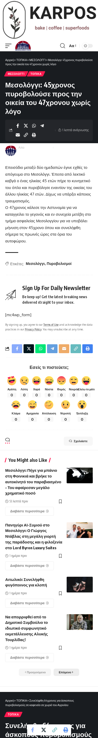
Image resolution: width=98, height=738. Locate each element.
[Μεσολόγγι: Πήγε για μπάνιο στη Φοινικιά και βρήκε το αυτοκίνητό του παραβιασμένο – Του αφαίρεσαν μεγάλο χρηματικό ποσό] (29, 511)
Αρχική (9, 60)
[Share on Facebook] (17, 125)
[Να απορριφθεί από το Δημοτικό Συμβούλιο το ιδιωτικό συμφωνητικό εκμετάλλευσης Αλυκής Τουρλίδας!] (29, 657)
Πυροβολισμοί (59, 263)
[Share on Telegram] (42, 125)
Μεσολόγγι (35, 263)
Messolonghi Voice (38, 147)
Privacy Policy (33, 329)
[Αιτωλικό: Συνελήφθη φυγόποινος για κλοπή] (29, 603)
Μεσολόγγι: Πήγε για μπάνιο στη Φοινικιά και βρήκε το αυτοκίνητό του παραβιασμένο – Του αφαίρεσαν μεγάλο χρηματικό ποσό (33, 481)
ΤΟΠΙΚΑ (21, 60)
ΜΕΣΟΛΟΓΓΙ (37, 60)
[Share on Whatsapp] (34, 125)
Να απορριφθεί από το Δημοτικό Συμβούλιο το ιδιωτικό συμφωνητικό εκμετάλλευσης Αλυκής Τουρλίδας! (26, 628)
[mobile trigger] (9, 45)
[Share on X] (26, 125)
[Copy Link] (26, 135)
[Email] (17, 135)
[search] (62, 46)
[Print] (34, 135)
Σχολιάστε (78, 441)
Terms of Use (51, 324)
